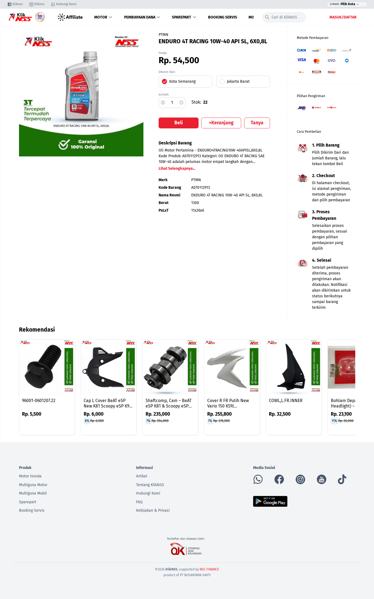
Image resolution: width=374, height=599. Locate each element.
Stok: (196, 102)
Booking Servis (222, 17)
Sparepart (184, 17)
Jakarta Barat (238, 81)
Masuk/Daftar (343, 17)
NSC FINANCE (209, 569)
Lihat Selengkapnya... (177, 168)
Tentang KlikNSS (150, 485)
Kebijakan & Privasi (153, 510)
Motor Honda (30, 476)
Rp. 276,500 (221, 421)
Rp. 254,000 (160, 421)
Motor (103, 17)
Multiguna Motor (33, 485)
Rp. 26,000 (346, 421)
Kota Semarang (182, 81)
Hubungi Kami (148, 493)
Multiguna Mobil (33, 493)
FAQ (139, 502)
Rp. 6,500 (97, 421)
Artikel (141, 476)
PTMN (163, 34)
